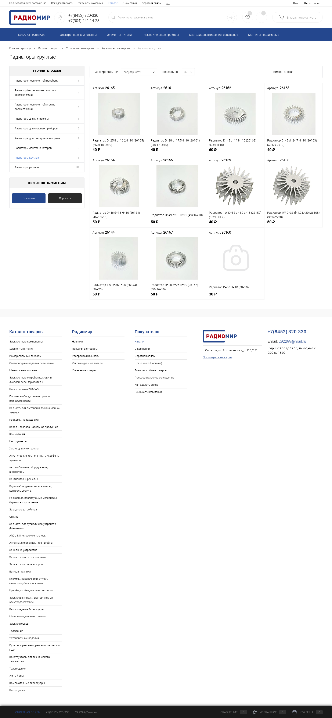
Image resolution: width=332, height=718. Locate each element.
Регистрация (312, 3)
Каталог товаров (30, 35)
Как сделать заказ (146, 384)
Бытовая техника (20, 571)
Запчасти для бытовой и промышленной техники (34, 410)
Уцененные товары (84, 370)
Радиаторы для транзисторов (33, 148)
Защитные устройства (23, 550)
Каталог (14, 3)
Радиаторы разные (27, 167)
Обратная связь (52, 3)
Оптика (13, 516)
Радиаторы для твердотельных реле (37, 138)
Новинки (77, 341)
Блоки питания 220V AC (24, 389)
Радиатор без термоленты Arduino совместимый (36, 92)
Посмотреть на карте (217, 357)
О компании (31, 3)
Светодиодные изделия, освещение (31, 363)
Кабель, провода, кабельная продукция (33, 426)
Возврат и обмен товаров (113, 3)
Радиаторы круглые (27, 157)
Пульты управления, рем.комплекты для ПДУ (34, 647)
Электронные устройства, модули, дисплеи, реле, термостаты (30, 380)
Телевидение (17, 668)
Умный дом (16, 675)
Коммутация (17, 434)
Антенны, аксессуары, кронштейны (31, 542)
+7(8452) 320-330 (57, 712)
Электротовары (19, 623)
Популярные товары (85, 348)
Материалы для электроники (27, 616)
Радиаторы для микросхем (32, 118)
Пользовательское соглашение (154, 377)
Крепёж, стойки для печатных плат (31, 590)
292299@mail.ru (292, 341)
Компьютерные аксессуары (27, 683)
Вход (296, 3)
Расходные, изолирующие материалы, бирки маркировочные (33, 500)
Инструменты (18, 441)
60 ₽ (235, 152)
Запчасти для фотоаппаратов (27, 557)
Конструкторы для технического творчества (29, 659)
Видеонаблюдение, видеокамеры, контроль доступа (30, 488)
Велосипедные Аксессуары (26, 609)
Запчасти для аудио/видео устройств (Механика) (32, 526)
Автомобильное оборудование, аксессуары (28, 469)
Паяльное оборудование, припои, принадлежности (29, 398)
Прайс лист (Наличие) (80, 3)
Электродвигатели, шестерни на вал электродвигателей (31, 600)
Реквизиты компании (148, 392)
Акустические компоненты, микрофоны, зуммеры (34, 458)
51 (77, 167)
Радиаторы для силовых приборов (36, 128)
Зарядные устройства (23, 509)
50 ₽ (119, 224)
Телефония (16, 630)
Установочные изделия (24, 638)
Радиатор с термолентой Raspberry (36, 80)
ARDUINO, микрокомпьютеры (27, 535)
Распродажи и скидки (85, 356)
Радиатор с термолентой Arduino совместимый (35, 107)
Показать (29, 198)
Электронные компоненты (26, 341)
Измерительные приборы (25, 356)
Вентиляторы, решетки (23, 479)
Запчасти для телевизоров (26, 564)
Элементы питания (21, 348)
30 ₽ (235, 296)
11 (77, 157)
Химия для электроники (24, 448)
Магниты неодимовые (23, 370)
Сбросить (65, 198)
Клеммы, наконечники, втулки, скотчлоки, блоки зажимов (28, 581)
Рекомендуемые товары (87, 363)
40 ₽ (119, 152)
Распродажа (17, 690)
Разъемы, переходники (24, 419)
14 (77, 106)
